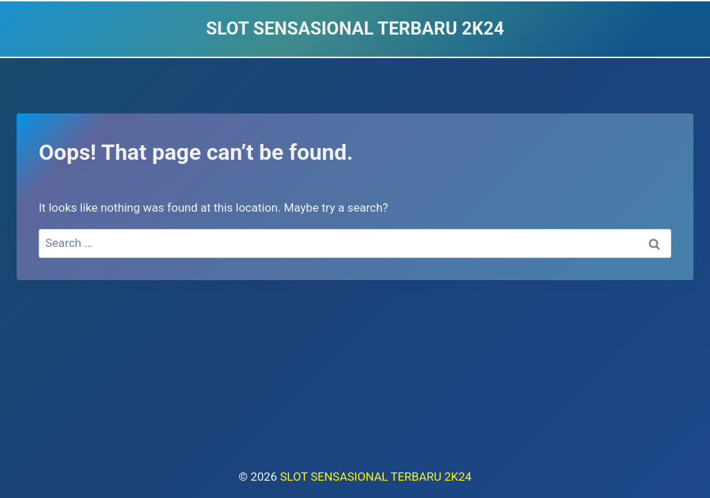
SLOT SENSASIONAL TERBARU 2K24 (375, 476)
